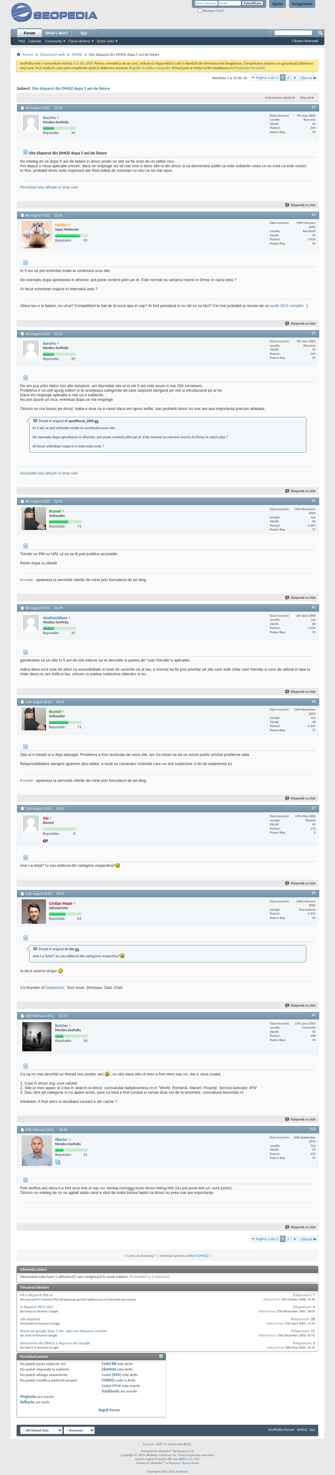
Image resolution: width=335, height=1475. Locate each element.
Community (53, 41)
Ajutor (277, 4)
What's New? (56, 33)
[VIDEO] (108, 1380)
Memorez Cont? (211, 10)
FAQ (21, 41)
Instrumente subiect (278, 98)
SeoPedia (182, 1471)
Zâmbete (109, 1369)
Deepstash (54, 987)
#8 (314, 893)
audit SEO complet (286, 305)
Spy (83, 33)
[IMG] (117, 1374)
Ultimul (308, 78)
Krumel (26, 579)
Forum (29, 33)
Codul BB (109, 1363)
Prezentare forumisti (249, 68)
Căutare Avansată (305, 41)
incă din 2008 (83, 63)
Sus (312, 1429)
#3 (314, 333)
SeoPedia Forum (281, 1429)
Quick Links (105, 41)
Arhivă (302, 1429)
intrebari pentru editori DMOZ (184, 1255)
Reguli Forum (109, 1410)
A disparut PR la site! (36, 1306)
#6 (314, 701)
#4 (314, 501)
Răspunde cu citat (301, 205)
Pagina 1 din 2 (267, 77)
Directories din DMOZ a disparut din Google (55, 1343)
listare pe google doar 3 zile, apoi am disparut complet (63, 1331)
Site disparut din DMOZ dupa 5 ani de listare (71, 88)
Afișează (305, 98)
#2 (314, 215)
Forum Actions (79, 41)
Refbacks (27, 1402)
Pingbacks (28, 1396)
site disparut (30, 1319)
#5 (314, 607)
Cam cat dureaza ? (141, 1255)
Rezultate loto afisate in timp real (49, 187)
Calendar (35, 41)
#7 (314, 808)
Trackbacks (110, 1391)
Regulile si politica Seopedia (149, 68)
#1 (314, 107)
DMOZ (77, 54)
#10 (313, 1129)
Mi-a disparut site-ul (36, 1295)
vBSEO (182, 1459)
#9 (314, 1015)
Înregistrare (302, 4)
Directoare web (52, 54)
